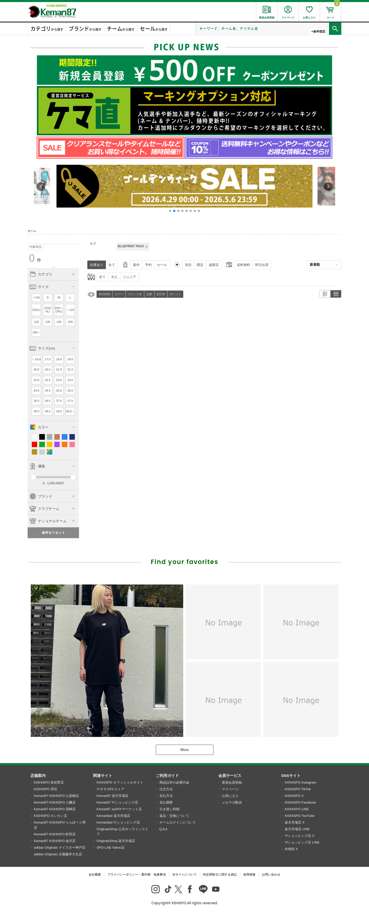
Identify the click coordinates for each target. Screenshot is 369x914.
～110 (70, 309)
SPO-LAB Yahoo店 (111, 847)
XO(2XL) (47, 309)
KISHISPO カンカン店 (50, 816)
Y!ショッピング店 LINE (302, 842)
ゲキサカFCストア (110, 789)
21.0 (59, 369)
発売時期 (104, 294)
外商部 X (291, 849)
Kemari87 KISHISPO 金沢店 (55, 841)
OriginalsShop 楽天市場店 (116, 841)
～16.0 (36, 359)
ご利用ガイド (167, 775)
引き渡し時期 (169, 809)
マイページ (230, 789)
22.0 (36, 380)
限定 (200, 265)
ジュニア (129, 277)
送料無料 (243, 265)
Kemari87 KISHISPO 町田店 (55, 834)
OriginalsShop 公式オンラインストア (122, 831)
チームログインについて (177, 822)
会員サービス (229, 775)
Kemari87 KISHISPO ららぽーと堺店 (60, 824)
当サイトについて (184, 874)
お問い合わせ (271, 874)
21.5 (70, 369)
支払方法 (166, 796)
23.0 (59, 380)
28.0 (36, 411)
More (184, 750)
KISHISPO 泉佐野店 (49, 782)
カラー (119, 294)
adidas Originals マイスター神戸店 (59, 847)
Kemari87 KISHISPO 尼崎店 (55, 809)
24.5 (47, 390)
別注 (188, 265)
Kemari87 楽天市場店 (112, 796)
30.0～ (70, 411)
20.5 (47, 369)
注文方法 (166, 789)
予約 (148, 265)
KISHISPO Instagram (300, 782)
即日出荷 (262, 265)
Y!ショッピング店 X (299, 836)
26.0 (36, 400)
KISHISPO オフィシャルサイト (120, 782)
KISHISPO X (294, 796)
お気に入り (230, 796)
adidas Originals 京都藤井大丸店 (58, 854)
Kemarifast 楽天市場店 (113, 816)
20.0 (36, 369)
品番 (149, 294)
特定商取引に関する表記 (220, 874)
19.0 (70, 359)
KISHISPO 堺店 (45, 789)
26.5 (47, 400)
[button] (170, 211)
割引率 (161, 294)
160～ (36, 332)
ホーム (32, 230)
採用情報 (249, 874)
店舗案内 (38, 775)
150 (70, 321)
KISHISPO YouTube (299, 816)
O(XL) (36, 309)
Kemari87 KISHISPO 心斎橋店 (56, 796)
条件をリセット (53, 533)
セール (162, 265)
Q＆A (163, 829)
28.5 (47, 411)
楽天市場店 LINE (297, 829)
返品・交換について (174, 816)
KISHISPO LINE (297, 809)
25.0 (59, 390)
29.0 (59, 411)
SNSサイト (291, 775)
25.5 (70, 390)
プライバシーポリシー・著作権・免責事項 (136, 874)
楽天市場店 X (294, 822)
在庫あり (96, 265)
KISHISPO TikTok (298, 789)
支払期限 (166, 802)
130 (47, 321)
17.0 (47, 359)
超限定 (214, 265)
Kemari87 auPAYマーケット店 (119, 809)
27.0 (59, 400)
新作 (136, 265)
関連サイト (102, 775)
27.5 (70, 400)
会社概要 (95, 874)
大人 (114, 277)
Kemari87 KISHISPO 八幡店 (55, 802)
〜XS (36, 297)
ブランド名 (135, 294)
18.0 (59, 359)
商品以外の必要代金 (174, 782)
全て (111, 265)
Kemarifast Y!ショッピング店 (118, 822)
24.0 (36, 390)
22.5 (47, 380)
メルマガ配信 (232, 802)
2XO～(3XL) (59, 309)
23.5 (70, 380)
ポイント (175, 294)
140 (59, 321)
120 (36, 321)
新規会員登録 (232, 782)
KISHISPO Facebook (300, 802)
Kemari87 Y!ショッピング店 (117, 802)
